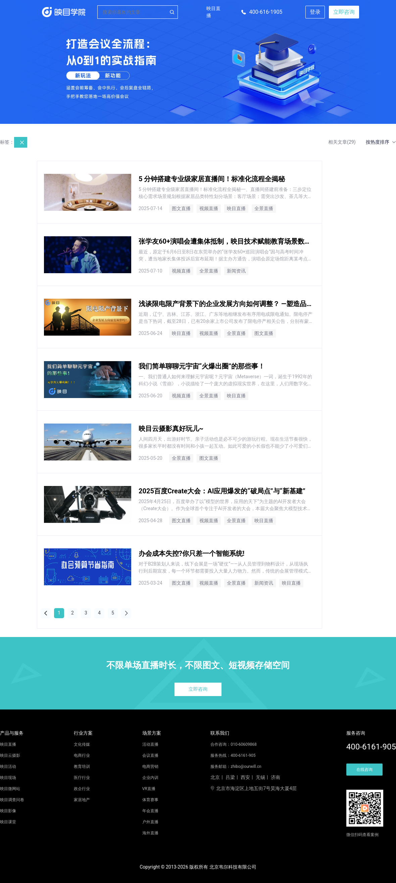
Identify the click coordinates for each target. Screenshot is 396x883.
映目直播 (213, 12)
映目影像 (8, 810)
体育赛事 (150, 799)
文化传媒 (82, 744)
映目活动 (8, 766)
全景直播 (263, 208)
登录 (315, 12)
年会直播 (150, 810)
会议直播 (150, 755)
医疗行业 (82, 777)
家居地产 (82, 799)
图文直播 (181, 208)
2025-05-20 (150, 458)
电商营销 (150, 766)
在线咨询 (364, 769)
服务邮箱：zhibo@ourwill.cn (235, 766)
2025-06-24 (150, 333)
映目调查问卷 (12, 799)
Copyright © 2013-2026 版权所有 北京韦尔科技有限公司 (198, 867)
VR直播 (148, 788)
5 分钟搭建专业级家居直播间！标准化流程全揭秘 (212, 179)
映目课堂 (8, 822)
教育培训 (82, 766)
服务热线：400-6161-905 (232, 755)
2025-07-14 (150, 208)
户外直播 (150, 822)
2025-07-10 (150, 271)
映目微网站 (10, 788)
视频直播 (208, 208)
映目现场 (8, 777)
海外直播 (150, 833)
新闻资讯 (236, 271)
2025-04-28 (150, 520)
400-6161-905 (371, 746)
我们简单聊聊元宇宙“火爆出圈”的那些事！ (202, 366)
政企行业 (82, 788)
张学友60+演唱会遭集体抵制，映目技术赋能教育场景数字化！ (225, 241)
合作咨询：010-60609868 (233, 744)
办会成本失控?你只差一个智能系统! (191, 553)
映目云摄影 (10, 755)
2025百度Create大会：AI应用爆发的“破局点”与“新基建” (222, 491)
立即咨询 (344, 12)
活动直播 (150, 744)
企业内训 (150, 777)
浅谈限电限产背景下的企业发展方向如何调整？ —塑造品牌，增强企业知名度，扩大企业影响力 (225, 304)
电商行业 (82, 755)
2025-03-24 (150, 583)
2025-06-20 (150, 395)
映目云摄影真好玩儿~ (171, 429)
